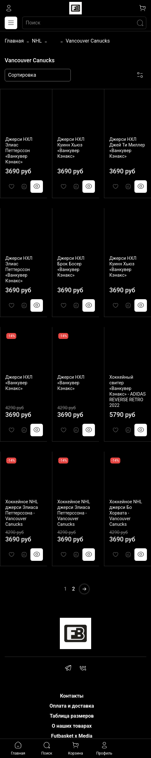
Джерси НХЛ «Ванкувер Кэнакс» (19, 383)
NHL (37, 41)
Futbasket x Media (71, 736)
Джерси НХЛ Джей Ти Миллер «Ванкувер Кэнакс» (127, 148)
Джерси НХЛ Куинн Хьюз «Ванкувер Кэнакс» (71, 148)
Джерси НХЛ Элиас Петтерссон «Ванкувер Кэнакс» (19, 151)
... (54, 41)
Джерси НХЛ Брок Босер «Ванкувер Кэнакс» (71, 267)
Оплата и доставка (71, 706)
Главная (14, 41)
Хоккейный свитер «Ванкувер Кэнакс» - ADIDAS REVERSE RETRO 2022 (127, 391)
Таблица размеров (72, 716)
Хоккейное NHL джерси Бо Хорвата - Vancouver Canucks (125, 513)
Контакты (71, 696)
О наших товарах (71, 726)
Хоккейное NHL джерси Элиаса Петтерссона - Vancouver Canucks (21, 513)
